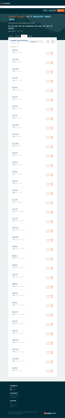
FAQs (11, 403)
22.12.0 (15, 68)
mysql (44, 26)
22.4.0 (14, 87)
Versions (24, 36)
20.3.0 (14, 321)
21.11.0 (15, 134)
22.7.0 (14, 78)
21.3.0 (14, 199)
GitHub (12, 19)
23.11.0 (15, 59)
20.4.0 (14, 312)
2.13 (18, 31)
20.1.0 (14, 330)
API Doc (45, 10)
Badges (30, 36)
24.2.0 (14, 50)
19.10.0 (15, 358)
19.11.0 (15, 349)
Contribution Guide (14, 395)
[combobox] (36, 41)
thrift (20, 26)
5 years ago (49, 183)
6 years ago (49, 295)
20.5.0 (14, 293)
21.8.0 (14, 162)
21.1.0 (14, 218)
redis (23, 26)
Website (48, 16)
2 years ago (49, 52)
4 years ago (49, 90)
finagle (21, 16)
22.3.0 (14, 97)
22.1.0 (14, 115)
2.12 (21, 31)
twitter (12, 16)
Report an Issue (13, 397)
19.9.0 (14, 368)
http (12, 26)
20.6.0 (14, 284)
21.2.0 (14, 209)
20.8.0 (14, 265)
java (51, 26)
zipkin (40, 26)
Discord (12, 390)
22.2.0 (14, 106)
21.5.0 (14, 181)
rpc (9, 26)
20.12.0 (15, 227)
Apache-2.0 (49, 54)
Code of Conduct (13, 404)
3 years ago (49, 71)
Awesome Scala (52, 10)
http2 (48, 26)
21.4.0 (14, 190)
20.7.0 (14, 274)
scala (36, 26)
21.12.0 (15, 125)
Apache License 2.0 (38, 16)
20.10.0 (15, 237)
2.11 (23, 211)
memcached (11, 28)
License (11, 406)
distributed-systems (30, 26)
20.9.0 (14, 246)
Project (11, 36)
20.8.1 (14, 255)
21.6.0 (14, 171)
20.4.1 (14, 302)
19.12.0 (15, 340)
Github (12, 388)
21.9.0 (14, 153)
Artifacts (17, 36)
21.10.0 (15, 143)
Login (60, 10)
